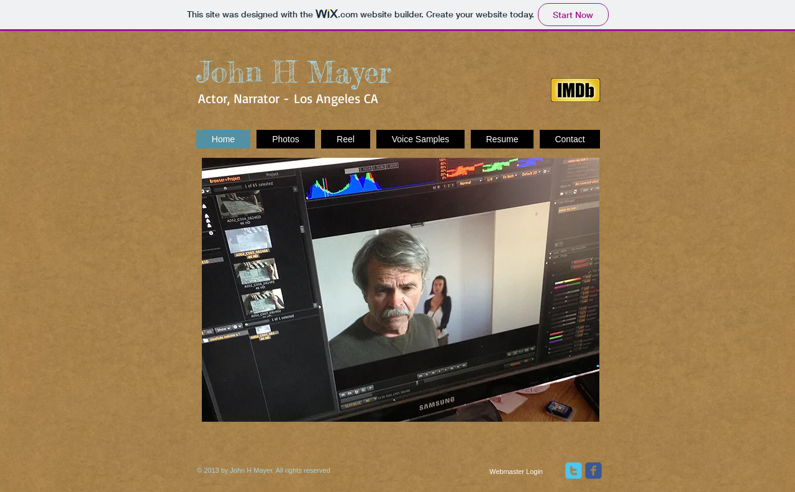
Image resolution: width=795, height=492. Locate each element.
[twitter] (573, 470)
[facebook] (593, 470)
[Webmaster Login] (516, 471)
